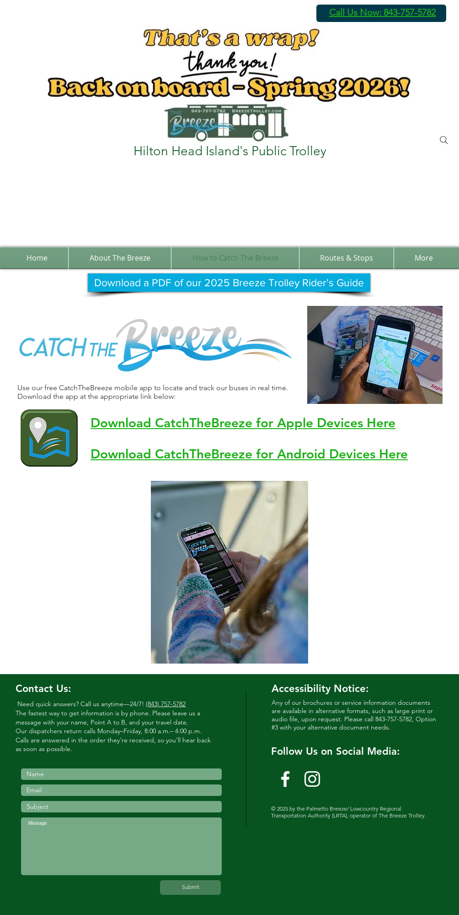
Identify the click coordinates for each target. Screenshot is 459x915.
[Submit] (190, 887)
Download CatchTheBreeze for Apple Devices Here (243, 422)
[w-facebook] (285, 779)
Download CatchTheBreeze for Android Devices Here (249, 454)
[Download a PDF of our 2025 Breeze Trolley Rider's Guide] (229, 282)
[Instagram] (312, 779)
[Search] (444, 140)
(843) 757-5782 (166, 704)
